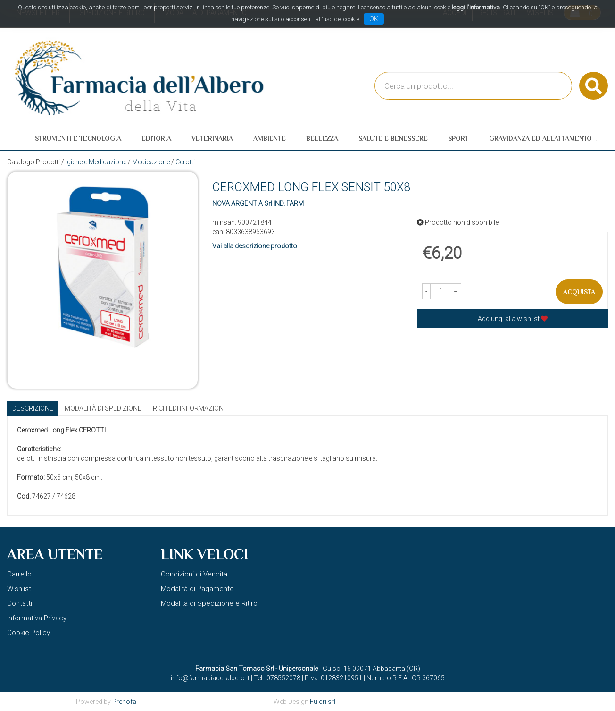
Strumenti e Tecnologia (78, 138)
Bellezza (322, 138)
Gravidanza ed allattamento (540, 138)
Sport (458, 138)
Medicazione (151, 162)
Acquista (579, 292)
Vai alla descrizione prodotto (254, 246)
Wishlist (19, 588)
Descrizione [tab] (32, 408)
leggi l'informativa (476, 7)
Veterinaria (212, 138)
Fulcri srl (322, 701)
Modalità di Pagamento (197, 588)
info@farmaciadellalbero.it (210, 678)
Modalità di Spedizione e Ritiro (209, 603)
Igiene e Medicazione (96, 162)
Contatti (19, 603)
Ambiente (269, 138)
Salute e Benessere (393, 138)
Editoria (156, 138)
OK (373, 19)
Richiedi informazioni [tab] (189, 408)
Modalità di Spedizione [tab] (103, 408)
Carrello (19, 574)
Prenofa (124, 701)
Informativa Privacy (36, 618)
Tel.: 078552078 (277, 678)
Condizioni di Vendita (194, 574)
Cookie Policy (28, 632)
